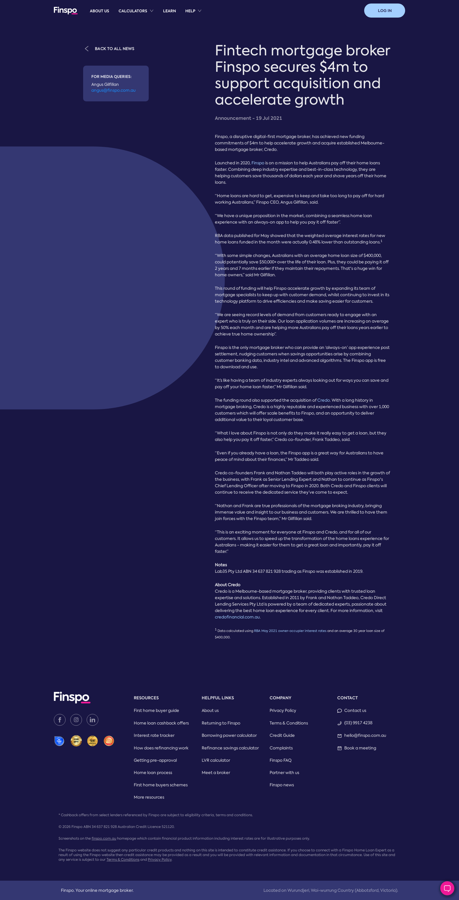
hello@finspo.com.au (365, 735)
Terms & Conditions (289, 723)
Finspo (257, 163)
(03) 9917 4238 (358, 722)
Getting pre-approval (155, 760)
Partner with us (284, 772)
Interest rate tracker (154, 735)
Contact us (355, 710)
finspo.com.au (104, 838)
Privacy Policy (283, 710)
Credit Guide (282, 735)
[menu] (146, 10)
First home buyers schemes (161, 785)
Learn (169, 11)
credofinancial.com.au (237, 617)
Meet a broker (216, 772)
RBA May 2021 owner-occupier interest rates (290, 631)
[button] (384, 11)
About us (99, 11)
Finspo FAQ (281, 760)
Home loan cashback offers (161, 723)
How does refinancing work (161, 748)
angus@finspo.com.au (113, 90)
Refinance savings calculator (230, 748)
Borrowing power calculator (229, 735)
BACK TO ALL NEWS (108, 48)
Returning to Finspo (221, 723)
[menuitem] (99, 11)
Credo (323, 400)
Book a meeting (360, 748)
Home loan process (153, 772)
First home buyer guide (156, 710)
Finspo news (282, 785)
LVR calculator (216, 760)
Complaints (281, 748)
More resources (149, 797)
